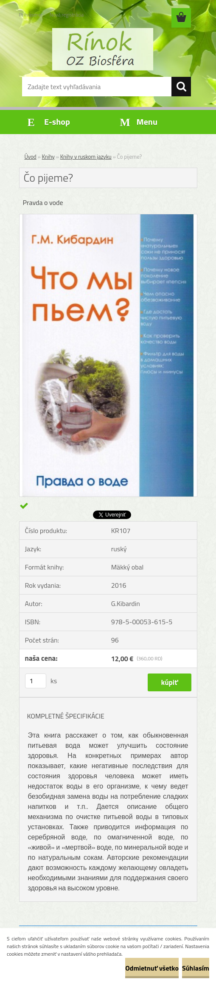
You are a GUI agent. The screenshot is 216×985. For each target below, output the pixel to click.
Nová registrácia (67, 15)
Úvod (30, 156)
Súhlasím (195, 968)
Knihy (48, 156)
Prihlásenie (30, 15)
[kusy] (35, 681)
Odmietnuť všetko (152, 968)
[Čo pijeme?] (108, 218)
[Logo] (103, 49)
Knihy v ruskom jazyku (86, 156)
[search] (181, 86)
